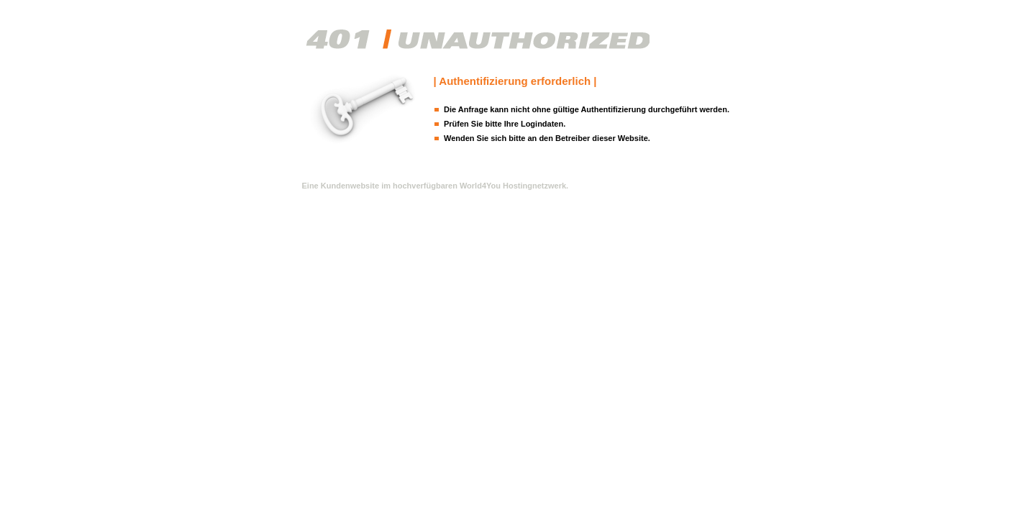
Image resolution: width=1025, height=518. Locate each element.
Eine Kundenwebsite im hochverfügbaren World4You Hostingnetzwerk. (435, 185)
